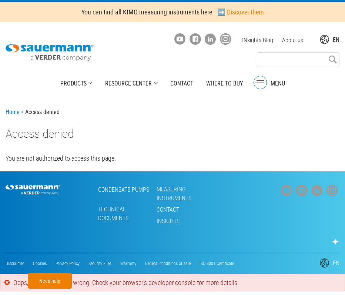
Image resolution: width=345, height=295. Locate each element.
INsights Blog (257, 40)
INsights (160, 221)
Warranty (128, 263)
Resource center (128, 83)
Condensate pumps (116, 189)
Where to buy (224, 83)
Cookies (40, 263)
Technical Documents (106, 213)
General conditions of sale (168, 263)
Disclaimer (15, 263)
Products (74, 83)
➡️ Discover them (240, 11)
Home (13, 112)
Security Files (99, 263)
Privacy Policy (68, 263)
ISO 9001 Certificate (217, 263)
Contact (181, 83)
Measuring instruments (166, 193)
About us (292, 40)
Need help (49, 280)
